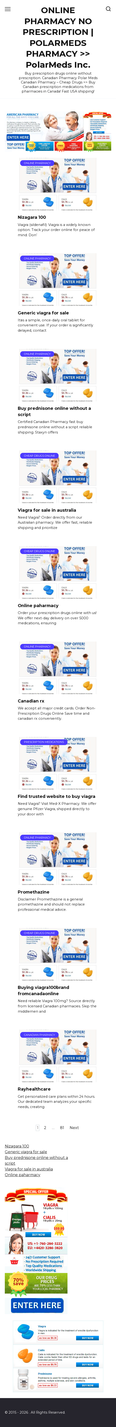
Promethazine (33, 891)
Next (74, 1127)
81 (62, 1127)
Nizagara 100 (32, 217)
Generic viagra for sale (43, 312)
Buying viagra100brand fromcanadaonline (43, 990)
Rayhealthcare (34, 1089)
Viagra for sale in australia (47, 509)
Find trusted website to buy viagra (56, 796)
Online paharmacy (38, 605)
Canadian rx (31, 700)
